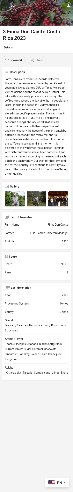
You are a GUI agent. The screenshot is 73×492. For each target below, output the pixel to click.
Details (8, 47)
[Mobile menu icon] (4, 6)
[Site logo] (13, 6)
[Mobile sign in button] (68, 5)
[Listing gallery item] (15, 198)
